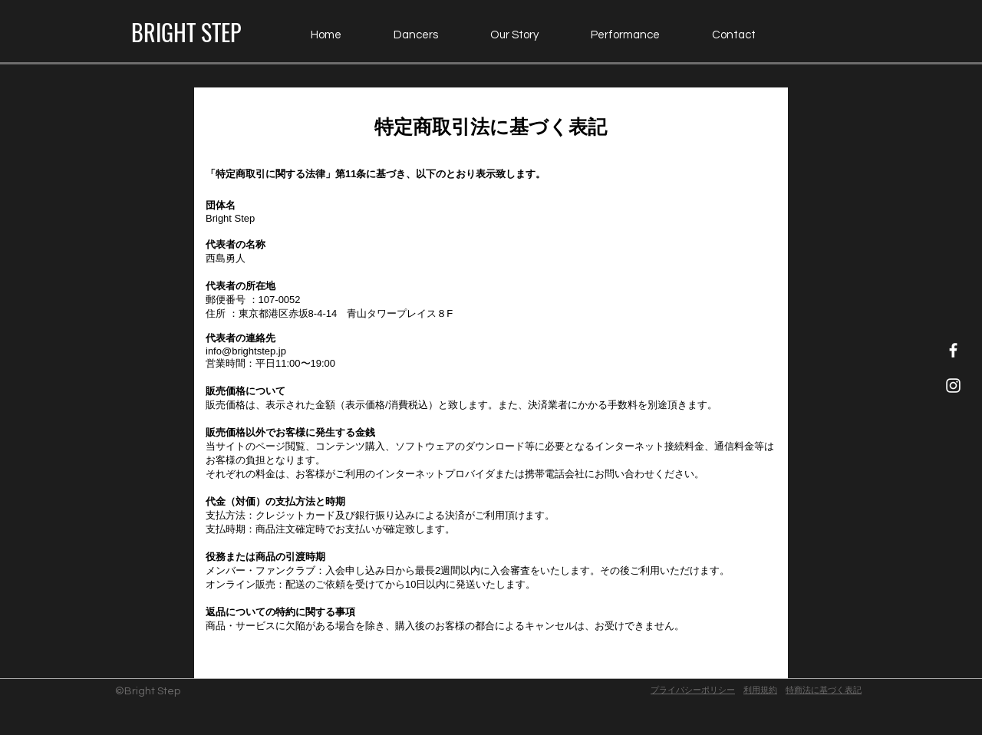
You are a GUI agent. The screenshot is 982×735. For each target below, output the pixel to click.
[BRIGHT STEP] (186, 32)
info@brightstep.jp (246, 351)
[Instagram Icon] (953, 385)
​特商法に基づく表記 (824, 690)
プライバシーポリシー (693, 690)
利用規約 (760, 690)
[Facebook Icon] (953, 350)
